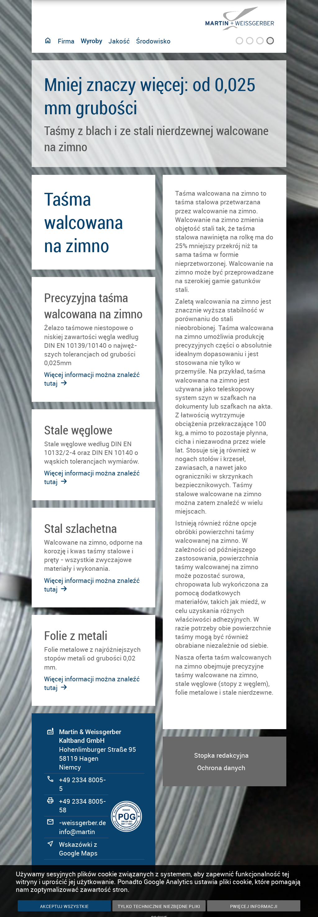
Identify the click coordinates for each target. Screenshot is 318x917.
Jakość (119, 41)
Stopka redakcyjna (221, 755)
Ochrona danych (221, 767)
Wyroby (91, 41)
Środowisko (153, 41)
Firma (66, 41)
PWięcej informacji (254, 906)
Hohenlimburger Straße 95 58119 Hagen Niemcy (97, 749)
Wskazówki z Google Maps (78, 848)
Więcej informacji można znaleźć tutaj (92, 584)
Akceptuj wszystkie (64, 906)
